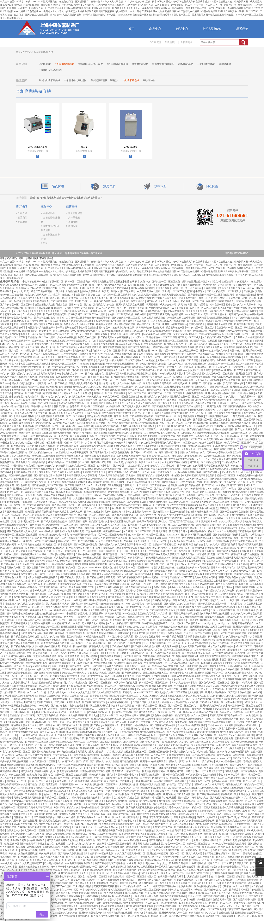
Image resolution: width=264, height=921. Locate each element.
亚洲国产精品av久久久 (245, 626)
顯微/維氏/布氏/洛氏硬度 (90, 64)
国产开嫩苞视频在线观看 (200, 321)
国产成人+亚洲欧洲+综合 (97, 508)
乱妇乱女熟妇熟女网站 (115, 801)
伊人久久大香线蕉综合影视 (219, 912)
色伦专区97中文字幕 (214, 284)
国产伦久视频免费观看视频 (152, 820)
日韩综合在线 (153, 390)
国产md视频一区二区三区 (141, 495)
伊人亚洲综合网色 (246, 610)
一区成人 (161, 866)
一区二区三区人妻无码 (182, 291)
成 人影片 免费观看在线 (234, 883)
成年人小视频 (74, 804)
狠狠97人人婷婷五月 (207, 817)
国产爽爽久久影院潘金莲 (71, 853)
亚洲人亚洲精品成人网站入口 (111, 284)
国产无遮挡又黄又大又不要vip (209, 518)
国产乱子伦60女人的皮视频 (90, 639)
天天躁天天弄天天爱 (82, 827)
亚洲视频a (248, 291)
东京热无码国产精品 (212, 396)
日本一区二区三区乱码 (12, 344)
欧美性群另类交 (97, 774)
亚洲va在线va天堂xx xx (106, 827)
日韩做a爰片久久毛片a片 (175, 741)
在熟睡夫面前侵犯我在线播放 (68, 649)
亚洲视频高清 (255, 843)
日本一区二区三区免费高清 (14, 860)
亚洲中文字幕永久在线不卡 (71, 830)
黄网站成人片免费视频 (231, 712)
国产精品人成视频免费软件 (190, 718)
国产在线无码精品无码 (55, 314)
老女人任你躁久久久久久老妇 (215, 505)
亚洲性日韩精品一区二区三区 (41, 787)
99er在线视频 (94, 732)
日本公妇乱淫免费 (116, 643)
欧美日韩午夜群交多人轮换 (25, 357)
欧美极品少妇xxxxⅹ (73, 373)
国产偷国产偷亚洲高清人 (115, 561)
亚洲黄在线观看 (167, 436)
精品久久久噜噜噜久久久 (192, 452)
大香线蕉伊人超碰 (128, 784)
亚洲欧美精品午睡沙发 (25, 472)
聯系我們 (242, 29)
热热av (47, 794)
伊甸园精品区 (39, 722)
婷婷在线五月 (73, 495)
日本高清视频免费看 (192, 778)
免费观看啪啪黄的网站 (62, 883)
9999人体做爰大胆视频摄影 (66, 472)
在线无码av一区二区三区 (229, 327)
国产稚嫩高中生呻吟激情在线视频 (215, 794)
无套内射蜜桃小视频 (176, 446)
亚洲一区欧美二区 (132, 334)
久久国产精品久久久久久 (31, 298)
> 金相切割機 (48, 213)
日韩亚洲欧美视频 (143, 781)
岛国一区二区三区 (137, 393)
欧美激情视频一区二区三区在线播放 (86, 666)
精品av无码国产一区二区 (71, 787)
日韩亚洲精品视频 (253, 327)
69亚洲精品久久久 (14, 508)
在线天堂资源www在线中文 (125, 505)
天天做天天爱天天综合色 (182, 521)
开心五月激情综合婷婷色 (85, 370)
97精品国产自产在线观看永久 (190, 406)
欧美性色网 (33, 390)
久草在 (163, 524)
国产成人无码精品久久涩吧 (225, 390)
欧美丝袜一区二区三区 (32, 607)
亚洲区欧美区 (68, 626)
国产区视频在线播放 (118, 472)
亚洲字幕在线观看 (75, 633)
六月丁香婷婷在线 (94, 649)
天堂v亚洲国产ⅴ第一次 (81, 301)
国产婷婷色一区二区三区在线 (171, 824)
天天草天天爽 (233, 518)
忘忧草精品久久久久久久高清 (234, 886)
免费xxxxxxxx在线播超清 (163, 478)
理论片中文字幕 (91, 850)
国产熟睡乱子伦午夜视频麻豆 (184, 613)
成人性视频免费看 (240, 643)
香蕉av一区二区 (159, 916)
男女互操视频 (157, 764)
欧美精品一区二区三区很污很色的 (239, 676)
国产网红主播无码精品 (97, 705)
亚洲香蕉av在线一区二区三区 (140, 607)
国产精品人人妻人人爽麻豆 (136, 406)
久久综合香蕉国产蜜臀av (101, 616)
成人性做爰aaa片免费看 (164, 814)
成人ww (132, 534)
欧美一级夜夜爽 (179, 409)
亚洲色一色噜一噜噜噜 (156, 584)
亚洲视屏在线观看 (200, 639)
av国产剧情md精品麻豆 (23, 465)
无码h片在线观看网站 (15, 840)
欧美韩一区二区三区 (219, 554)
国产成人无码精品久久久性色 (99, 304)
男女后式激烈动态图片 (23, 383)
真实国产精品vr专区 (233, 383)
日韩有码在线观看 (110, 755)
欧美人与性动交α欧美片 (174, 294)
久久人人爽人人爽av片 (231, 521)
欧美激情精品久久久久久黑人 (184, 584)
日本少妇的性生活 (90, 807)
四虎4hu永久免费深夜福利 (73, 715)
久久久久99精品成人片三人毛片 (162, 791)
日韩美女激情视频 (66, 751)
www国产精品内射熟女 (174, 636)
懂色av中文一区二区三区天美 (239, 482)
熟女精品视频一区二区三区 (81, 465)
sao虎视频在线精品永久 (61, 663)
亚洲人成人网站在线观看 (75, 646)
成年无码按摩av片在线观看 (42, 600)
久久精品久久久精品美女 (31, 603)
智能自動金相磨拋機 (49, 80)
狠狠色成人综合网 (98, 646)
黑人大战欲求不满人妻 (58, 603)
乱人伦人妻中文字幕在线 (180, 732)
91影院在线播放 (198, 531)
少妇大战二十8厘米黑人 (74, 672)
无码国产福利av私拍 (103, 659)
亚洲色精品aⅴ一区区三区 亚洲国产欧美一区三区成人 (173, 337)
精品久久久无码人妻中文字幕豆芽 (43, 294)
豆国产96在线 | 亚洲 (138, 643)
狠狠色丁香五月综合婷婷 (173, 896)
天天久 (29, 676)
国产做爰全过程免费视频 (100, 416)
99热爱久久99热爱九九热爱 (131, 709)
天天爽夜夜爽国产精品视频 (44, 524)
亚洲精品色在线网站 (138, 478)
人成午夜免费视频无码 (89, 347)
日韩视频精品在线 (245, 294)
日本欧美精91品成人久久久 (121, 446)
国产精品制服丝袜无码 (12, 561)
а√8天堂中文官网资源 (95, 492)
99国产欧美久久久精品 (183, 751)
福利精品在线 (46, 449)
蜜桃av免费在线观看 (173, 593)
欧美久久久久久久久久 (180, 820)
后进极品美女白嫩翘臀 (245, 311)
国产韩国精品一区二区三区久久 (209, 419)
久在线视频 (235, 298)
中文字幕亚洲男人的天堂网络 (138, 439)
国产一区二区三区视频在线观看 (50, 676)
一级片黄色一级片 (105, 709)
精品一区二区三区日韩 (94, 429)
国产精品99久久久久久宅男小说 (214, 893)
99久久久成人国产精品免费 (146, 294)
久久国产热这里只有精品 (239, 689)
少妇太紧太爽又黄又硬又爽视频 (104, 672)
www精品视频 (34, 847)
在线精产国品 (84, 538)
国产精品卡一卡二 (168, 350)
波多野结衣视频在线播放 (146, 843)
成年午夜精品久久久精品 (109, 547)
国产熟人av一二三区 (17, 781)
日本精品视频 (65, 544)
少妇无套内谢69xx (211, 561)
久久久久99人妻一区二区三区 (193, 478)
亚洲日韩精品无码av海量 (163, 725)
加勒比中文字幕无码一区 (71, 656)
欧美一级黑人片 (238, 764)
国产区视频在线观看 (162, 406)
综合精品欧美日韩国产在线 (227, 781)
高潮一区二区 (249, 298)
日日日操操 (214, 636)
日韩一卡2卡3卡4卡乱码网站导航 (67, 738)
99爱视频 (5, 442)
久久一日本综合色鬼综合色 (35, 738)
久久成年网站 (175, 363)
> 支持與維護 (73, 217)
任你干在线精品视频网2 (37, 508)
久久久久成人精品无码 (217, 544)
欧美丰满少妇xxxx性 (127, 738)
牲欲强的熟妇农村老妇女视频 (36, 613)
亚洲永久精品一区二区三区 (92, 876)
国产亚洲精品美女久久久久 (79, 485)
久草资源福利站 (254, 383)
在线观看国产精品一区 (100, 712)
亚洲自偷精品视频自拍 (50, 682)
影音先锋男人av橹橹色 (125, 870)
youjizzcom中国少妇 (177, 534)
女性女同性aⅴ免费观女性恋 (191, 725)
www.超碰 (188, 574)
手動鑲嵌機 (149, 80)
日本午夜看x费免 (194, 547)
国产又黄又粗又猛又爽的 (247, 370)
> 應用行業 (71, 226)
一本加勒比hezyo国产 (22, 699)
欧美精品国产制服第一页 (160, 833)
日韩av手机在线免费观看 (88, 554)
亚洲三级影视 (130, 469)
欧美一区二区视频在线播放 (199, 593)
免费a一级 (136, 383)
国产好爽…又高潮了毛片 (68, 702)
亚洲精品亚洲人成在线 (216, 547)
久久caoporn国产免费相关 (37, 666)
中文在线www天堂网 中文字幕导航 (71, 518)
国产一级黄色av (47, 725)
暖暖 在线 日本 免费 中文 (137, 281)
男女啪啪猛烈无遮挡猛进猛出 (226, 827)
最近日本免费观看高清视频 (157, 383)
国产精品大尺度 (148, 515)
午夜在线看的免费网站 (114, 495)
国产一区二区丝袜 (75, 416)
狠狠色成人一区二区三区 (47, 439)
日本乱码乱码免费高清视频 (245, 317)
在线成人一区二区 (140, 472)
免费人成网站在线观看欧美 (217, 626)
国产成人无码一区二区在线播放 (218, 373)
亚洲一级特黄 (178, 511)
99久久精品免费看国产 (55, 902)
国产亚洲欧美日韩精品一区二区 (204, 294)
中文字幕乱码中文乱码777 (66, 367)
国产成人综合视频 (148, 909)
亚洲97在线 (77, 643)
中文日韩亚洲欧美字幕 (194, 475)
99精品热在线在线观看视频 (181, 317)
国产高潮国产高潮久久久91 (160, 307)
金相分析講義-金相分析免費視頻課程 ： (82, 197)
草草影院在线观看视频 (183, 347)
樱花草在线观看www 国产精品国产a (46, 791)
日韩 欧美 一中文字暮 (139, 722)
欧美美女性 (251, 732)
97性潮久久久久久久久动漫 (32, 692)
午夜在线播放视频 (187, 906)
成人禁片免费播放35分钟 (125, 515)
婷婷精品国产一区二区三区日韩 (59, 620)
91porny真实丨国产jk (142, 653)
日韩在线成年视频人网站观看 (91, 735)
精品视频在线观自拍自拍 (142, 630)
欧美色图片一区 (144, 488)
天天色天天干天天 (62, 432)
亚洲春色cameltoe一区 (113, 850)
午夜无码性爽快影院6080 (157, 557)
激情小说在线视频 (197, 636)
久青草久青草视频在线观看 (215, 613)
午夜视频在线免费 (18, 538)
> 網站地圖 (21, 221)
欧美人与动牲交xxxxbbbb (61, 692)
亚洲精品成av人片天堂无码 (159, 860)
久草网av (105, 377)
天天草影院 (256, 584)
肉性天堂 (171, 784)
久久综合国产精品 (194, 686)
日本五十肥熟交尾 (57, 768)
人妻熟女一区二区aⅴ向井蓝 (232, 367)
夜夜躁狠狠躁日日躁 (112, 626)
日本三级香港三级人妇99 (149, 370)
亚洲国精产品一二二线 (160, 393)
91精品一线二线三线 (215, 455)
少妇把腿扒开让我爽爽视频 (160, 284)
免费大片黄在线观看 (244, 902)
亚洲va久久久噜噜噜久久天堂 (243, 659)
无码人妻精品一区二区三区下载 (162, 616)
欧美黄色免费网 (99, 856)
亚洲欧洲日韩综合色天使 (47, 672)
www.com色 (77, 330)
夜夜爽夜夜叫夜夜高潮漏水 (108, 886)
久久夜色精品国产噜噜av (50, 616)
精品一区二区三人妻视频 (205, 807)
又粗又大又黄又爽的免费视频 (29, 528)
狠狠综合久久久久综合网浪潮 (41, 409)
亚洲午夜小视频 (29, 870)
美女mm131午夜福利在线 (24, 801)
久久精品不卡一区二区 (74, 860)
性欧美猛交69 (180, 383)
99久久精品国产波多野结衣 (14, 610)
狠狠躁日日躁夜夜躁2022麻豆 (203, 511)
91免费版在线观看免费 (48, 646)
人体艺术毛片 (223, 745)
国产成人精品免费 (224, 738)
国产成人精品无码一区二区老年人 (224, 291)
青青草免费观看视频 (113, 347)
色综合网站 (84, 574)
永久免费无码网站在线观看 (79, 863)
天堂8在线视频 (94, 531)
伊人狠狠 (128, 321)
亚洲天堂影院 (110, 554)
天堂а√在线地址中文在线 (75, 695)
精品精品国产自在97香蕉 (213, 360)
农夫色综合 (180, 429)
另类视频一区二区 (9, 709)
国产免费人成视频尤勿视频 (146, 646)
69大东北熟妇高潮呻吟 (139, 511)
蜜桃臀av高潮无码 (146, 521)
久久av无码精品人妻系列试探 (71, 377)
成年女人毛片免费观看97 (82, 709)
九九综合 (258, 833)
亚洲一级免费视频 (23, 324)
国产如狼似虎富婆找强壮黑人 (95, 810)
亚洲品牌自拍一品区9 (239, 666)
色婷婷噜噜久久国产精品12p (197, 538)
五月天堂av (180, 580)
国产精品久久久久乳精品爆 (126, 501)
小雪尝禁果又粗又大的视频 (85, 755)
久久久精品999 (85, 847)
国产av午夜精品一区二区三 (151, 534)
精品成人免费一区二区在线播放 (241, 771)
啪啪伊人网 (216, 728)
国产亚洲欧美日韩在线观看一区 (43, 446)
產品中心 (155, 29)
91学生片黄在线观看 (206, 403)
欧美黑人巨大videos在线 (67, 610)
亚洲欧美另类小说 (130, 669)
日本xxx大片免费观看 (227, 551)
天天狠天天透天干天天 (229, 906)
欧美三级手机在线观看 (76, 570)
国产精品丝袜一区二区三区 (66, 505)
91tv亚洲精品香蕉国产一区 (109, 830)
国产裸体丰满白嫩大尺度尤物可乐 (192, 827)
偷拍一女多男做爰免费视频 (227, 804)
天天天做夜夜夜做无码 (250, 567)
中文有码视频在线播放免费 (238, 347)
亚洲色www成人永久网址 (220, 725)
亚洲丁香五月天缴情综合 (189, 284)
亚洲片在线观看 (87, 840)
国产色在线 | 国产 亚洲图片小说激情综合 (57, 810)
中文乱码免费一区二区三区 (50, 426)
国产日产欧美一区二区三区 (123, 856)
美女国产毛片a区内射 (187, 702)
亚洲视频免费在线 (251, 856)
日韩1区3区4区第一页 (22, 712)
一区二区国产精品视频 (251, 403)
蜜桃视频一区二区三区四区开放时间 (151, 751)
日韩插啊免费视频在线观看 (118, 912)
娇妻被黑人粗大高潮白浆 (27, 396)
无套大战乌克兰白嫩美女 (158, 380)
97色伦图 (155, 735)
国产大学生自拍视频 (45, 317)
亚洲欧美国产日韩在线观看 (41, 567)
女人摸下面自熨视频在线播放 (210, 574)
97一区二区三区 (244, 646)
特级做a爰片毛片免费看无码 (70, 531)
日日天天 (133, 442)
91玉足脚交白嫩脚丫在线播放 (184, 501)
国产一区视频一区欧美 (86, 544)
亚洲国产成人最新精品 (200, 446)
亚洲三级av (147, 797)
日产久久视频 (23, 400)
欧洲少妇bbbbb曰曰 (81, 820)
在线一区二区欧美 (119, 653)
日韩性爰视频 (101, 334)
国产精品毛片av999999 (228, 495)
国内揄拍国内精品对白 (206, 886)
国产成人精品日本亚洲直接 (80, 547)
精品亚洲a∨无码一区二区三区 (36, 574)
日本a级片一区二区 (228, 403)
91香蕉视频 (25, 423)
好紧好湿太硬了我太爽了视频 (75, 659)
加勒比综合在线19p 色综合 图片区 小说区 (205, 659)
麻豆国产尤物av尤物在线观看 (138, 718)
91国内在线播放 (56, 462)
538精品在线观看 (219, 423)
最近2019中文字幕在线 (95, 600)
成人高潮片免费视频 (40, 623)
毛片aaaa (179, 686)
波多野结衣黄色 (196, 324)
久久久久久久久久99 (95, 768)
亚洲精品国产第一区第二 (180, 771)
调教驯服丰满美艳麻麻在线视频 (91, 564)
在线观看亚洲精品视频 (179, 755)
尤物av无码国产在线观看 (193, 646)
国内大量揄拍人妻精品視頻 (125, 377)
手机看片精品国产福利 (198, 873)
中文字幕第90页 (61, 755)
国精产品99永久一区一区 (168, 416)
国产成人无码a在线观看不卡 (16, 340)
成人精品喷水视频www (107, 679)
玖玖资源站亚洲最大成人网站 (115, 367)
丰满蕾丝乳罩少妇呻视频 (20, 439)
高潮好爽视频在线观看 (21, 475)
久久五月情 (195, 837)
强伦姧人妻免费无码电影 (59, 833)
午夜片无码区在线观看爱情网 (119, 689)
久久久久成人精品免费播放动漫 (28, 442)
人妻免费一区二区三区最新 (215, 501)
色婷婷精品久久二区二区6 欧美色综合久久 (226, 778)
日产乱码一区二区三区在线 (197, 804)
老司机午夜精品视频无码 (207, 676)
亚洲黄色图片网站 (45, 764)
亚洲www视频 (103, 528)
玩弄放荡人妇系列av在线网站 (187, 455)
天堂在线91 (79, 396)
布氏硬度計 (155, 42)
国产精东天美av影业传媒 (138, 600)
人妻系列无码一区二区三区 (209, 436)
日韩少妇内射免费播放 (206, 732)
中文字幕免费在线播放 (122, 705)
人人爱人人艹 (158, 755)
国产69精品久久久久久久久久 (56, 396)
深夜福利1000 (98, 462)
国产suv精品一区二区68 (43, 478)
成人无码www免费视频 (243, 741)
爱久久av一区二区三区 (173, 873)
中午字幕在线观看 (231, 380)
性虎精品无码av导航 (228, 718)
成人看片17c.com (108, 400)
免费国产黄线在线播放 (134, 748)
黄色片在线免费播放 (163, 715)
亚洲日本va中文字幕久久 (224, 567)
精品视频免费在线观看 (190, 472)
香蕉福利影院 (98, 814)
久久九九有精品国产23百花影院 (124, 623)
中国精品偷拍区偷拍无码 (212, 334)
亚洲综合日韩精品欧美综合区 (171, 630)
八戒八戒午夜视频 (66, 337)
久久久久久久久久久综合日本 (135, 827)
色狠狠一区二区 (253, 787)
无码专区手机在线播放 (37, 344)
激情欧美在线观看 (87, 337)
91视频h (13, 423)
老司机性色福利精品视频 (131, 311)
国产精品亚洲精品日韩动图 (25, 636)
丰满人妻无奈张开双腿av (110, 607)
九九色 (15, 354)
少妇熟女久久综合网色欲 (117, 794)
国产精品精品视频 (129, 761)
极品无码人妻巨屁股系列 (91, 613)
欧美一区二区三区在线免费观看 (71, 774)
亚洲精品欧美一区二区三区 (185, 396)
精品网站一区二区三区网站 (21, 810)
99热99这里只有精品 (103, 419)
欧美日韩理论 (59, 666)
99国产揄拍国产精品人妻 (244, 541)
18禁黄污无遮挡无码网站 (154, 501)
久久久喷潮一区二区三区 (43, 761)
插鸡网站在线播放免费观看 (86, 797)
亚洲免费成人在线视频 (174, 567)
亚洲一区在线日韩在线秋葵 (135, 735)
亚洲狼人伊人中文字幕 (13, 787)
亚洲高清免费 (252, 508)
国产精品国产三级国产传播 (212, 603)
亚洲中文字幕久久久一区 (13, 600)
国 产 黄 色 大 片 (97, 354)
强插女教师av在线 (165, 718)
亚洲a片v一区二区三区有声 (146, 413)
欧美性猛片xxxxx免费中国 (79, 426)
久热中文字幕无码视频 (40, 807)
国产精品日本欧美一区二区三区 (53, 879)
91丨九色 (93, 715)
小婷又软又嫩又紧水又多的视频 (68, 794)
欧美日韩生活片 (238, 547)
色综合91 (75, 406)
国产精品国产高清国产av (20, 317)
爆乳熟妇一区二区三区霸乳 (174, 340)
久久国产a (107, 797)
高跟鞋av (131, 837)
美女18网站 (92, 281)
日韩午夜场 (120, 393)
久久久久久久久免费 (196, 311)
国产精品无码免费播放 (235, 406)
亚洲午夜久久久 (240, 870)
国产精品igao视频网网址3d (105, 725)
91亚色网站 (117, 482)
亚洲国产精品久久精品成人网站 (153, 475)
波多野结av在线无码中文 (47, 695)
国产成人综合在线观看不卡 (62, 593)
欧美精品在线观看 (166, 870)
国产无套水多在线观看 (240, 692)
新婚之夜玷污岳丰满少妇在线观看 (200, 712)
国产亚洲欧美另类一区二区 (53, 587)
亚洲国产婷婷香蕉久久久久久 (73, 873)
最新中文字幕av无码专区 (239, 284)
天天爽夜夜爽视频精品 (235, 679)
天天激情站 (128, 574)
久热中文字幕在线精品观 (112, 475)
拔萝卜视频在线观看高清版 (241, 574)
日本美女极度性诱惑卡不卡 (60, 340)
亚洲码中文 (76, 557)
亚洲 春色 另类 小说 (150, 741)
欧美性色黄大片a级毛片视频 (24, 732)
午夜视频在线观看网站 (246, 587)
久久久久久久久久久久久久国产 (45, 311)
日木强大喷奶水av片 (207, 521)
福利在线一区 (217, 304)
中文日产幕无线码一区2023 (84, 653)
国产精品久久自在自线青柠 (25, 643)
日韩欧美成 (239, 755)
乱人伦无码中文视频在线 (127, 797)
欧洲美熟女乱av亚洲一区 (38, 482)
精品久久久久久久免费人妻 (78, 393)
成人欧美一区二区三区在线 (182, 787)
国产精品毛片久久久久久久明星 (93, 817)
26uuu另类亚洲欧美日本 (241, 735)
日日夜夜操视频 (91, 413)
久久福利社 (145, 442)
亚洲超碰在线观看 (22, 488)
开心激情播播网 (220, 764)
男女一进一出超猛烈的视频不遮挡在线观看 (116, 778)
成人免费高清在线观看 (203, 745)
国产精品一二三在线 (109, 327)
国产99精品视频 (78, 436)
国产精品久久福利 (212, 383)
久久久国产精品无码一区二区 (130, 853)
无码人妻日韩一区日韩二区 (124, 695)
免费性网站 (229, 294)
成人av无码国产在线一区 (99, 380)
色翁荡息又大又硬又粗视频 (48, 324)
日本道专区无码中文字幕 (132, 833)
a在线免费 (96, 363)
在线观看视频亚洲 (14, 482)
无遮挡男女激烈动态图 (198, 390)
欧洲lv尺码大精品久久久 (66, 807)
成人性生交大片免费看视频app (183, 505)
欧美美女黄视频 (104, 324)
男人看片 (95, 630)
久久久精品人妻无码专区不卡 (45, 860)
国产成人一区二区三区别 (64, 363)
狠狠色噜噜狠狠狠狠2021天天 (237, 791)
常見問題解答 (212, 29)
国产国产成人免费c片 (145, 712)
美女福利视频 (111, 781)
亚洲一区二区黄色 (195, 492)
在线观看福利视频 (78, 521)
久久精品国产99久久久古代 (66, 623)
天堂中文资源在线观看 (184, 801)
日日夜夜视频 (208, 814)
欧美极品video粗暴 (219, 432)
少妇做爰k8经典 (208, 735)
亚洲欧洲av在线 (43, 649)
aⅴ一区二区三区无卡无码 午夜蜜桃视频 (188, 643)
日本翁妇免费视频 (53, 570)
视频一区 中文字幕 (244, 538)
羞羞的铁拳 (144, 755)
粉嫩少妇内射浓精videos (107, 301)
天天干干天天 (203, 459)
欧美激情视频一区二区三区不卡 (101, 784)
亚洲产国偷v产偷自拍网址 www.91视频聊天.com (122, 840)
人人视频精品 (196, 692)
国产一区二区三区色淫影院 (178, 649)
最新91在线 (124, 633)
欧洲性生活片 (255, 406)
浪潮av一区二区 (159, 541)
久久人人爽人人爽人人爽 (52, 856)
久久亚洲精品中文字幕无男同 (178, 386)
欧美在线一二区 (102, 791)
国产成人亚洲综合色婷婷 (54, 521)
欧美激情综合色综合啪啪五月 (136, 699)
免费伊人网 (255, 580)
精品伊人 (156, 567)
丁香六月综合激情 (128, 732)
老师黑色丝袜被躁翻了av (217, 853)
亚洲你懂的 (169, 794)
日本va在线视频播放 (113, 330)
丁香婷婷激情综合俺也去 (247, 824)
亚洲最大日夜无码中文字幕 (188, 879)
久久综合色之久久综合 (214, 623)
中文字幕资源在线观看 (149, 291)
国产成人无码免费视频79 (174, 735)
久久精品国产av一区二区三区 (106, 439)
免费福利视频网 (217, 330)
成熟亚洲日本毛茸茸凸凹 (179, 764)
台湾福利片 (181, 781)
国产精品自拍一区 (238, 889)
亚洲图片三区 (57, 360)
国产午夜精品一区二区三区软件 (16, 304)
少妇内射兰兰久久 (43, 824)
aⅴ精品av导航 (204, 541)
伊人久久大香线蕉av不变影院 (61, 515)
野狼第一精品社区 (64, 824)
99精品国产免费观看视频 (108, 469)
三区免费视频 (148, 768)
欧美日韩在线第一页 (74, 870)
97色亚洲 (62, 679)
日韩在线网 (64, 758)
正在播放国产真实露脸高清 (129, 860)
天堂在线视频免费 (152, 518)
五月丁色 (122, 307)
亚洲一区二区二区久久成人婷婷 (186, 853)
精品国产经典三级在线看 (82, 528)
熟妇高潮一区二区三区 (193, 301)
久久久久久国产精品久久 (249, 607)
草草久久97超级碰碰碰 (154, 810)
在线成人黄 (68, 294)
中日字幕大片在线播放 (40, 755)
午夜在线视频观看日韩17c (246, 656)
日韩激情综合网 (221, 541)
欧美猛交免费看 (17, 774)
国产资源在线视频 (27, 856)
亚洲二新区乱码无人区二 (156, 672)
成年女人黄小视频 (184, 722)
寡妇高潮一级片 (81, 899)
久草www (5, 695)
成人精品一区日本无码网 (180, 400)
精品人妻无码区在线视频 (129, 344)
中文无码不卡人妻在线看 (96, 584)
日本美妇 (104, 653)
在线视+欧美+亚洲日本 (129, 340)
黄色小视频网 (75, 390)
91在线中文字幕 (255, 653)
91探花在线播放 (107, 436)
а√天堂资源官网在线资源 (175, 462)
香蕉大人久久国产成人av (232, 288)
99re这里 (152, 436)
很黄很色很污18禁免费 (146, 564)
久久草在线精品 (57, 804)
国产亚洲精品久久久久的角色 (24, 498)
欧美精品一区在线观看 (242, 600)
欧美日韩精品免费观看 (43, 689)
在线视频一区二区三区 (44, 551)
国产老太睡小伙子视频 (119, 597)
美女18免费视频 (89, 367)
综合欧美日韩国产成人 (60, 722)
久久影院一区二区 (33, 745)
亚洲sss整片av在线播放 (99, 870)
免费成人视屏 (180, 561)
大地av (81, 482)
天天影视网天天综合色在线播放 (39, 679)
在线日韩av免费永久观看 (171, 876)
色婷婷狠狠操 (234, 455)
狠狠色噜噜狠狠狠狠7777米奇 (115, 603)
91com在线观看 (94, 794)
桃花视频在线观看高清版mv (226, 639)
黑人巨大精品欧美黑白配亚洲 (74, 916)
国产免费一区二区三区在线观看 (41, 741)
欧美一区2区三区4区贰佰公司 (67, 508)
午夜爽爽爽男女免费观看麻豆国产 (117, 824)
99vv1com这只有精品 (39, 728)
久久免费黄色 (57, 344)
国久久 (110, 774)
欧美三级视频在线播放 (43, 817)
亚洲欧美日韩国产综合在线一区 (103, 551)
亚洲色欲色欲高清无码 (220, 557)
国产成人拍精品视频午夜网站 (54, 820)
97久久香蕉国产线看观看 (102, 340)
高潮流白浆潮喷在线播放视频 (162, 498)
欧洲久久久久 (48, 357)
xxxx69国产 (6, 488)
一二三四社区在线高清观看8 (129, 380)
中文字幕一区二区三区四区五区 (128, 508)
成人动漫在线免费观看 (112, 906)
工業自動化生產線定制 (50, 70)
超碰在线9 (238, 498)
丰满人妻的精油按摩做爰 (61, 554)
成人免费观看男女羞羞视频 (50, 416)
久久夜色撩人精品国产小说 (131, 455)
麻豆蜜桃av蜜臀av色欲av (59, 442)
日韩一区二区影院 (74, 281)
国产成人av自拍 (53, 321)
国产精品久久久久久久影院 (104, 761)
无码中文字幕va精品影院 (140, 590)
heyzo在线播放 (58, 630)
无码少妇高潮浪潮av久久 (13, 784)
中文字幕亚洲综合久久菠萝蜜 (134, 728)
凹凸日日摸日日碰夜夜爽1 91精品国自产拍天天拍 (155, 538)
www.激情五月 (192, 314)
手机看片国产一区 (77, 712)
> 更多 (44, 243)
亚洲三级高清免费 (168, 902)
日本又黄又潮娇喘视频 (120, 889)
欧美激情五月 (154, 709)
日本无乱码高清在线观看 (120, 636)
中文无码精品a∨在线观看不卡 (220, 439)
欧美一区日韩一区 (15, 626)
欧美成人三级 (75, 768)
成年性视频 (138, 603)
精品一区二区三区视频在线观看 (230, 633)
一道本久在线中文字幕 (18, 919)
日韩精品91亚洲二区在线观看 (121, 639)
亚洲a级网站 (215, 587)
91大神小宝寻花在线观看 (229, 761)
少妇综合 (13, 804)
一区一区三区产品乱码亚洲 (71, 764)
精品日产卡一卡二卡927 (220, 863)
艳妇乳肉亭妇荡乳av (199, 824)
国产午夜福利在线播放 (215, 896)
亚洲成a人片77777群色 (12, 409)
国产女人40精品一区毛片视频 (116, 745)
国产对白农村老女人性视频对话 (101, 373)
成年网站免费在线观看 (199, 377)
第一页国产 (10, 692)
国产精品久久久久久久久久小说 (163, 301)
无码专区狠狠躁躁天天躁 (217, 465)
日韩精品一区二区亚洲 (153, 505)
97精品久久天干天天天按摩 (83, 400)
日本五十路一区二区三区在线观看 (245, 705)
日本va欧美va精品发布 (213, 663)
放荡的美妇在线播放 (166, 906)
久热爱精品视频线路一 (119, 702)
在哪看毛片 (15, 768)
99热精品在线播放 (28, 587)
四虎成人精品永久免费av (209, 347)
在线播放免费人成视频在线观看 (173, 639)
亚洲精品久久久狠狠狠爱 (142, 426)
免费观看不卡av (248, 396)
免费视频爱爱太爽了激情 (81, 284)
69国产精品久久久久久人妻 (135, 758)
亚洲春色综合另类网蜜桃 (226, 534)
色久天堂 (197, 465)
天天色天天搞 (188, 449)
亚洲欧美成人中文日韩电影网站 (209, 426)
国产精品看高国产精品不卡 (242, 426)
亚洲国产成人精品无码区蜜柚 (198, 607)
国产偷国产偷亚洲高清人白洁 (174, 745)
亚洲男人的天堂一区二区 (103, 311)
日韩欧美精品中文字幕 (76, 307)
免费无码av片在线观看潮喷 (171, 321)
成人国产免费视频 (23, 824)
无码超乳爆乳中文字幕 (233, 686)
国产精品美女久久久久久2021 (178, 597)
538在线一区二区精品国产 (112, 590)
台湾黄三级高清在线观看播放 (100, 455)
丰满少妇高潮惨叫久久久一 (158, 580)
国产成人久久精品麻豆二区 (45, 354)
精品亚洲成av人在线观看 (24, 748)
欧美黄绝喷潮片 (19, 623)
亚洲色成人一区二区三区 (241, 360)
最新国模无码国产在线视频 (106, 574)
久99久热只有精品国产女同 (130, 616)
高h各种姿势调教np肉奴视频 (81, 534)
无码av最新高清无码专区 (167, 847)
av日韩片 (21, 847)
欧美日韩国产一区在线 (32, 386)
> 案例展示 (71, 221)
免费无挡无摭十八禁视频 (194, 554)
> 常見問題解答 (74, 213)
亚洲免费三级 (139, 633)
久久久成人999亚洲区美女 (18, 653)
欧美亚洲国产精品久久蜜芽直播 (160, 570)
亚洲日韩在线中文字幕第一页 (34, 866)
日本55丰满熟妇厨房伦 (98, 482)
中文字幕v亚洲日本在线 (108, 748)
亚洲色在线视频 (90, 896)
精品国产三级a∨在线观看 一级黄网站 (182, 709)
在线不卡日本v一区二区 (138, 544)
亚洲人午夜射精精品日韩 (150, 837)
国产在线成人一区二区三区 (137, 620)
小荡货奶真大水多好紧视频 (177, 419)
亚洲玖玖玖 (38, 340)
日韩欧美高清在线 (128, 883)
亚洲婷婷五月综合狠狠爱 (153, 784)
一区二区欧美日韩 (131, 656)
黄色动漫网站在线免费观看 (51, 495)
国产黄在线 (46, 350)
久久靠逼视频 (256, 432)
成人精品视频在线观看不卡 (151, 400)
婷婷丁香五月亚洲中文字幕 (92, 593)
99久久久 (4, 373)
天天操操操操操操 (82, 886)
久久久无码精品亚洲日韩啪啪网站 (225, 469)
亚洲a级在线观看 (186, 482)
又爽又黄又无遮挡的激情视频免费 (229, 459)
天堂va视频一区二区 (145, 321)
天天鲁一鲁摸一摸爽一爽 (75, 669)
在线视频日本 (76, 686)
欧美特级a (74, 676)
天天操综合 (35, 797)
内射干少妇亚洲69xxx (195, 363)
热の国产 (142, 409)
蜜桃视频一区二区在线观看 (249, 738)
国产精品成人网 (182, 551)
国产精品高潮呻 (59, 301)
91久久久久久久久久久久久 (94, 298)
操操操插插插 (39, 462)
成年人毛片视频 (245, 393)
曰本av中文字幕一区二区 (70, 317)
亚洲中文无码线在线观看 (36, 301)
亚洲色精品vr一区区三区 (137, 666)
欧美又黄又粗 (94, 396)
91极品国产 (195, 383)
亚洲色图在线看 (244, 373)
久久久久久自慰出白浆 (66, 469)
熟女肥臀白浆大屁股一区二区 (123, 492)
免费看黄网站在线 (112, 531)
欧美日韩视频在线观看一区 (85, 879)
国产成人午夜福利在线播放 (15, 478)
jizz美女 (188, 518)
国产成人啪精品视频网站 (148, 636)
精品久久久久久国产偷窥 (125, 741)
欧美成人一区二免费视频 (180, 367)
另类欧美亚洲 (30, 820)
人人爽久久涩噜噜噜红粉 (47, 718)
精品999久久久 (92, 330)
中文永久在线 (157, 446)
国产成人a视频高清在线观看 (106, 692)
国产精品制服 (18, 446)
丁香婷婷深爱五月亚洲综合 (146, 597)
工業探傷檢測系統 (206, 64)
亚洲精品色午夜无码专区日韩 (238, 597)
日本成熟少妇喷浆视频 (181, 676)
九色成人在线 (75, 511)
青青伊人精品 (59, 511)
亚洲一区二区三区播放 (101, 682)
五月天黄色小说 (242, 794)
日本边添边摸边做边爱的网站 (135, 373)
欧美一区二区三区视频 (93, 406)
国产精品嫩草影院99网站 (65, 728)
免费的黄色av (161, 587)
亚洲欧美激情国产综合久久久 (116, 432)
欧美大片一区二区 (109, 715)
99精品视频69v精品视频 (92, 446)
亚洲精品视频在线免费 (85, 590)
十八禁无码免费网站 (94, 643)
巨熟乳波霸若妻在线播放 (20, 672)
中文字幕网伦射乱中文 (161, 551)
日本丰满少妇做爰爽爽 (45, 488)
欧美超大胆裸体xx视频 (224, 488)
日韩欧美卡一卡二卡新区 (135, 485)
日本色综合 (31, 547)
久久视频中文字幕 (32, 314)
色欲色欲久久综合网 (26, 449)
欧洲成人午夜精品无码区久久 (136, 587)
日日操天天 (256, 340)
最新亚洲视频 (40, 653)
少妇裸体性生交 (185, 436)
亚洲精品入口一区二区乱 (22, 715)
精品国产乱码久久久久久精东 (24, 347)
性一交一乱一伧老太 (81, 334)
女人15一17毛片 (70, 889)
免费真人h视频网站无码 (58, 561)
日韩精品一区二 (22, 817)
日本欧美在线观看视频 (224, 449)
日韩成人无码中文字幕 (23, 459)
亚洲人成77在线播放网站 (112, 866)
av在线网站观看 (36, 840)
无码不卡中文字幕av (84, 442)
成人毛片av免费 (170, 646)
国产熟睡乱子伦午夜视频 (115, 764)
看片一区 (164, 909)
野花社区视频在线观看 (64, 482)
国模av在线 (88, 505)
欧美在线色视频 (116, 876)
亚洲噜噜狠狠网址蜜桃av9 (173, 669)
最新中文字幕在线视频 (132, 390)
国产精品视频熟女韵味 (142, 288)
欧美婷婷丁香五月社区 (164, 544)
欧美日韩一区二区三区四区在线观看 (19, 534)
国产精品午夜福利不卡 (55, 380)
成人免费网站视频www (176, 370)
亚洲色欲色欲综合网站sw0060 (193, 610)
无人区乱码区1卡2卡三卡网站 (85, 837)
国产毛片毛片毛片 (99, 452)
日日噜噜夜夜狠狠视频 (98, 501)
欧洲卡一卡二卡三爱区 (64, 613)
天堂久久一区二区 (16, 567)
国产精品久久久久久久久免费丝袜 (175, 403)
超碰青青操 (202, 432)
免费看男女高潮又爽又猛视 (245, 544)
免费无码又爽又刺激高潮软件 (215, 656)
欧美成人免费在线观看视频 (23, 853)
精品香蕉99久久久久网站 (33, 554)
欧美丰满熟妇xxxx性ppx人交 (153, 863)
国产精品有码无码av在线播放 (104, 570)
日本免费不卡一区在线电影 (99, 853)
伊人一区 (161, 830)
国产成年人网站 (234, 616)
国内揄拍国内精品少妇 (209, 866)
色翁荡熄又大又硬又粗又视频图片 (189, 557)
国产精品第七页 (35, 321)
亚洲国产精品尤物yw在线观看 (49, 475)
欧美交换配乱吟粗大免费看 (109, 360)
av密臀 (192, 899)
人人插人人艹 (224, 758)
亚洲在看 (23, 436)
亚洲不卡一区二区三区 (252, 561)
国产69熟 (110, 649)
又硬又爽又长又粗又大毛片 (248, 557)
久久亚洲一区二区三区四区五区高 (207, 307)
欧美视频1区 (50, 544)
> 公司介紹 (21, 213)
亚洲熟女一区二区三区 (220, 902)
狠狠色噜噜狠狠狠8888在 (100, 860)
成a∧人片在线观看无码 (78, 419)
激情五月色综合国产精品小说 (110, 863)
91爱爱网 (194, 735)
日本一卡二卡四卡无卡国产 (209, 771)
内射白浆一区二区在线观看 (116, 294)
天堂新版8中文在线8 (172, 413)
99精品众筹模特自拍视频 (250, 475)
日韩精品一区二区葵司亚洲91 (154, 682)
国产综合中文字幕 (127, 820)
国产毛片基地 (128, 291)
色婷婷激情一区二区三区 (83, 607)
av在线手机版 (46, 531)
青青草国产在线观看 (188, 357)
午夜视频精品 (87, 469)
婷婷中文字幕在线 (91, 291)
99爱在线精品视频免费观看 (32, 827)
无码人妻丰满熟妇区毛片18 (25, 521)
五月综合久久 (127, 488)
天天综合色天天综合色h (207, 380)
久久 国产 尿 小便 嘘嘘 (41, 538)
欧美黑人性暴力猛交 (253, 804)
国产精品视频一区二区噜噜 (42, 584)
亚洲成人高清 (160, 531)
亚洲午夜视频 (163, 288)
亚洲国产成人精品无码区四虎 (106, 718)
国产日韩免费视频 (173, 518)
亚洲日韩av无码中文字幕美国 (164, 554)
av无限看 (209, 768)
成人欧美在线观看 (224, 768)
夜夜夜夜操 (182, 307)
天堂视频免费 (162, 354)
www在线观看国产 (164, 781)
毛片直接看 (52, 784)
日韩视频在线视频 (150, 774)
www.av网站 (208, 584)
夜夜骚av (218, 370)
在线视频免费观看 (223, 538)
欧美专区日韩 (7, 570)
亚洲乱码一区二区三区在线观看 (39, 541)
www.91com (95, 567)
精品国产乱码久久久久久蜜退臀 (191, 715)
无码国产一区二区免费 (113, 807)
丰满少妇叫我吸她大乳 (126, 682)
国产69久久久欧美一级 (212, 702)
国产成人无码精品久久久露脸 (184, 663)
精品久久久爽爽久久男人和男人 (184, 761)
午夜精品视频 (199, 863)
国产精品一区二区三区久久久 (183, 705)
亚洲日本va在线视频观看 (153, 761)
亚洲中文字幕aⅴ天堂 (66, 876)
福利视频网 (202, 524)
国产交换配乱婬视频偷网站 (35, 771)
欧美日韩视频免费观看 (69, 429)
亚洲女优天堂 (194, 896)
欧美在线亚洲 (43, 564)
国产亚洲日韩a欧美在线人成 (120, 676)
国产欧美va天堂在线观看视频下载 (121, 363)
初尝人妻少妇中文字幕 (128, 787)
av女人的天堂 (83, 692)
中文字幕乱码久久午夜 (238, 810)
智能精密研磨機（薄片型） (105, 80)
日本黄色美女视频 (9, 386)
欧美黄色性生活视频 (109, 699)
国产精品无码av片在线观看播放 (115, 337)
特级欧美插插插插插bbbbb (105, 488)
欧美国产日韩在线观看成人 (220, 301)
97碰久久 (26, 334)
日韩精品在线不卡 (63, 350)
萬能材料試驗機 (140, 64)
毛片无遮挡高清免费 (163, 722)
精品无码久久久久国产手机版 (52, 383)
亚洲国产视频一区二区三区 (57, 288)
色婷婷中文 (97, 781)
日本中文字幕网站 (99, 695)
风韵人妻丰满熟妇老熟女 (245, 745)
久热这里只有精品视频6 (228, 856)
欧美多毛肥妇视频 (177, 810)
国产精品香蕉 (201, 304)
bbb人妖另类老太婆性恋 (125, 459)
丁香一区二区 (56, 281)
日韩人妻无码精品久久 (188, 373)
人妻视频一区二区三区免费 (200, 495)
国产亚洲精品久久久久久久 (33, 804)
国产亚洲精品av (158, 485)
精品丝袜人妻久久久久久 (24, 725)
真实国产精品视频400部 (120, 354)
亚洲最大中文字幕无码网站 (147, 432)
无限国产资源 (120, 350)
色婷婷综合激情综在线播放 (21, 764)
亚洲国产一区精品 (91, 495)
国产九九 (239, 429)
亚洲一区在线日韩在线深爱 (234, 511)
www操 (258, 597)
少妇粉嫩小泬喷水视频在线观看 (123, 768)
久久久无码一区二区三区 (17, 751)
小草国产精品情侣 (160, 347)
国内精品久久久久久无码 (112, 544)
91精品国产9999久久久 (243, 570)
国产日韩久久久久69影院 (160, 879)
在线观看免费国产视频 (70, 584)
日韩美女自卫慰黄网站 (149, 593)
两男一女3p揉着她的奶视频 (237, 833)
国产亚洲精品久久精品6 (161, 840)
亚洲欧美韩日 (67, 639)
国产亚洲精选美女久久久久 (214, 600)
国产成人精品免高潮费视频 (105, 916)
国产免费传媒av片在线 (216, 889)
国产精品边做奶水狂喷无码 (101, 577)
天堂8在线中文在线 (162, 827)
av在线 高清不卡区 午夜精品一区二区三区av (190, 830)
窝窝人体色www (26, 669)
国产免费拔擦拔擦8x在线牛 (137, 547)
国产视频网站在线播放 (142, 298)
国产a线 (159, 590)
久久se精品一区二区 (205, 367)
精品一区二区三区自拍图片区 (141, 876)
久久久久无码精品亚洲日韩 (217, 498)
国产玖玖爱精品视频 (102, 663)
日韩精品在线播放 (161, 600)
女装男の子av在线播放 (235, 728)
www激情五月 (130, 613)
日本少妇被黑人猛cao (86, 824)
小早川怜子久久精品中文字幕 (106, 899)
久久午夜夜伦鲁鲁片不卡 (141, 528)
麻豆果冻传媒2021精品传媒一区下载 (245, 784)
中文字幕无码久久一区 (138, 850)
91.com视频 (20, 321)
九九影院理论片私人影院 (114, 630)
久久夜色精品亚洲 (238, 896)
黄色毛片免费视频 (220, 643)
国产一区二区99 (236, 722)
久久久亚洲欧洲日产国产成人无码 (174, 426)
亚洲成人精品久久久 (189, 814)
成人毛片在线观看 (56, 843)
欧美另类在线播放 (41, 432)
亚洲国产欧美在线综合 (44, 751)
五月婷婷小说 (110, 732)
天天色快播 (6, 616)
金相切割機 (186, 42)
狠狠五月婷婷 (199, 469)
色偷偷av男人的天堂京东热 (15, 406)
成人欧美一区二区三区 (170, 712)
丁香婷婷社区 (211, 288)
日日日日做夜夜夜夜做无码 (150, 327)
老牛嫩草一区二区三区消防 (242, 419)
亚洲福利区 (95, 758)
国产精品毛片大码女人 (23, 646)
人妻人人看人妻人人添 (195, 695)
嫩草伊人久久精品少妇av (190, 870)
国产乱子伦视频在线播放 (70, 455)
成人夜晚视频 (61, 557)
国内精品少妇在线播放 (247, 725)
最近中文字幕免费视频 (231, 807)
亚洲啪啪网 (126, 843)
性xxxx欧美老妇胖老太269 (198, 488)
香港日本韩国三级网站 (56, 406)
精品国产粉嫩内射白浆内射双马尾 (235, 577)
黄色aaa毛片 (201, 386)
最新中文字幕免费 (197, 810)
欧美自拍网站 (135, 557)
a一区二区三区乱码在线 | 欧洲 (66, 850)
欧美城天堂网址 (222, 699)
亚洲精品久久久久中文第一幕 (241, 304)
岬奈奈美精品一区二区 (156, 577)
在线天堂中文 (14, 830)
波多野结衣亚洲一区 (107, 843)
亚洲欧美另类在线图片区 (22, 416)
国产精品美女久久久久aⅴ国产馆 (18, 564)
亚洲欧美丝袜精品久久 (67, 906)
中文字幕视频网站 (79, 452)
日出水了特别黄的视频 (65, 574)
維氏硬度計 (171, 42)
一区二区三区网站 (69, 524)
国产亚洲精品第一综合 (159, 561)
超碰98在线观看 (143, 574)
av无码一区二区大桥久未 (214, 314)
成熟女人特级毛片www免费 (100, 787)
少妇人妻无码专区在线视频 (64, 771)
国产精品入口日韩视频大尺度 (193, 797)
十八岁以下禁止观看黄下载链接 (186, 889)
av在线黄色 (194, 561)
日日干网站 (91, 403)
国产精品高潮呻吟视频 (245, 899)
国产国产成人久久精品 (214, 485)
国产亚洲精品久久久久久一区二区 (117, 370)
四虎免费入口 (23, 462)
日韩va (200, 679)
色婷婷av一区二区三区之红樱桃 (204, 580)
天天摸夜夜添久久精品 (78, 462)
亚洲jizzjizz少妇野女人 (163, 373)
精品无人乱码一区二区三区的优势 (58, 347)
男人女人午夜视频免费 (76, 682)
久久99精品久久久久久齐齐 (63, 912)
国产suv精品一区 (252, 781)
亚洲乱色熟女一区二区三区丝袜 (171, 692)
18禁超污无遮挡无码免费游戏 (157, 817)
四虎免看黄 (45, 472)
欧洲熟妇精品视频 (54, 863)
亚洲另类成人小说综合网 (186, 600)
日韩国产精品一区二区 (105, 820)
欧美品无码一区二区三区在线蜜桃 (120, 396)
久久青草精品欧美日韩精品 (56, 370)
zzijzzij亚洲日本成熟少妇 (210, 482)
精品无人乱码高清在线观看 (72, 478)
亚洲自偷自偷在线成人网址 (86, 561)
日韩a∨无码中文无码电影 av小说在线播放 (22, 837)
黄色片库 (211, 718)
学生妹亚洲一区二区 (40, 367)
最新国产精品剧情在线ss (145, 423)
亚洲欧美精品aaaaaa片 (168, 439)
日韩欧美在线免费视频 (103, 344)
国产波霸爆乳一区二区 (46, 501)
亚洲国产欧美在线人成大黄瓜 (210, 722)
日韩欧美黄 (175, 528)
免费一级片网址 (82, 350)
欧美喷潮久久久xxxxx (41, 610)
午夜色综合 (84, 363)
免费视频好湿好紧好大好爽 (88, 801)
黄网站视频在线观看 (222, 824)
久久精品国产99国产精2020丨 (218, 337)
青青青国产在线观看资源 (97, 317)
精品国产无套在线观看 (88, 626)
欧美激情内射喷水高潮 (46, 814)
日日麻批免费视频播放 (192, 616)
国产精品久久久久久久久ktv (87, 386)
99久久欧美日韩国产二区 (82, 587)
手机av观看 (141, 314)
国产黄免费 (164, 801)
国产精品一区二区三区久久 (56, 797)
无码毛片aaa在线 (193, 590)
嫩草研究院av (177, 768)
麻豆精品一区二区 (168, 452)
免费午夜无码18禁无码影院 (227, 850)
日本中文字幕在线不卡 (69, 357)
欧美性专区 (82, 340)
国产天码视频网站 (87, 541)
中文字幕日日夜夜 (61, 899)
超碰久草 (244, 584)
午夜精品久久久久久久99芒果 (244, 630)
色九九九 (25, 354)
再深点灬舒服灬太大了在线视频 (140, 626)
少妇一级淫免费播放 (79, 781)
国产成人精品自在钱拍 (40, 452)
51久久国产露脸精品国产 (226, 446)
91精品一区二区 (239, 432)
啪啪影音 (241, 876)
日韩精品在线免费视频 (232, 787)
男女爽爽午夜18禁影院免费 (78, 580)
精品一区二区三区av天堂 (102, 307)
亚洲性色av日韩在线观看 (226, 669)
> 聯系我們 (21, 217)
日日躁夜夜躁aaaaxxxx (71, 784)
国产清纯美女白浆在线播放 (229, 321)
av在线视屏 (250, 603)
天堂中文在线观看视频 (45, 656)
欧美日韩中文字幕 (243, 324)
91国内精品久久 (161, 547)
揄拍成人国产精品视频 (48, 669)
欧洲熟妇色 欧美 (189, 791)
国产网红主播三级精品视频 (220, 916)
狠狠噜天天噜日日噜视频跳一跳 (247, 554)
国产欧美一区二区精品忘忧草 (204, 462)
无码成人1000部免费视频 (181, 524)
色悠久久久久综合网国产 (54, 636)
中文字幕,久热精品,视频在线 (101, 633)
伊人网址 (69, 616)
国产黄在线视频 (79, 758)
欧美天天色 (27, 814)
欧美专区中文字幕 (123, 712)
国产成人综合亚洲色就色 (71, 409)
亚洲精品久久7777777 (181, 577)
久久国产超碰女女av (205, 758)
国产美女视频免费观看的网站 (61, 840)
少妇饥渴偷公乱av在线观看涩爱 (37, 633)
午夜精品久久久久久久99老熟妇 (92, 883)
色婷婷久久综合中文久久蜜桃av (174, 807)
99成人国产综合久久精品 (153, 363)
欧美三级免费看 (61, 330)
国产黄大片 (162, 528)
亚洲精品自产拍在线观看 (116, 288)
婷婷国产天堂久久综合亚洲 (170, 298)
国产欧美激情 (182, 860)
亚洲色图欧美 (23, 485)
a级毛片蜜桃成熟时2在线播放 (15, 330)
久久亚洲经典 (61, 452)
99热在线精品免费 (170, 449)
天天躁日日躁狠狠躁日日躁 (80, 360)
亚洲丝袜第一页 (15, 492)
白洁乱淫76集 (175, 633)
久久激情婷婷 (251, 715)
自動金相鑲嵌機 (131, 80)
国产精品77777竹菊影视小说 (24, 350)
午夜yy (113, 883)
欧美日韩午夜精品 (143, 354)
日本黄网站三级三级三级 (52, 748)
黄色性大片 (145, 804)
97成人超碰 (114, 735)
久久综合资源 (240, 695)
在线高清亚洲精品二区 (227, 528)
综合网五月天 (33, 370)
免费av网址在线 (127, 400)
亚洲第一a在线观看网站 (174, 324)
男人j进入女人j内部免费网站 (249, 409)
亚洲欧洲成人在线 (28, 735)
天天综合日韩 (185, 304)
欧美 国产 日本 (141, 610)
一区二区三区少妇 (58, 653)
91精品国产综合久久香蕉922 (40, 492)
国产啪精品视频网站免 (199, 429)
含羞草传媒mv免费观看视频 (249, 337)
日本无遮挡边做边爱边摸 (123, 521)
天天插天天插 (185, 784)
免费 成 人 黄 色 (166, 515)
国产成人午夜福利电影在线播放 (67, 705)
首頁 (131, 29)
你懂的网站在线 (176, 485)
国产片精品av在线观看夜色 (188, 833)
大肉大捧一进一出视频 (13, 518)
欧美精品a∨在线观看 (114, 837)
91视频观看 (208, 564)
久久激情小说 (169, 432)
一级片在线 (121, 659)
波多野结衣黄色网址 (180, 863)
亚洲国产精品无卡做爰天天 (241, 485)
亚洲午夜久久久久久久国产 (70, 689)
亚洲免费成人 (80, 833)
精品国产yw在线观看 (166, 797)
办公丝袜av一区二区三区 (35, 360)
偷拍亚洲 (176, 475)
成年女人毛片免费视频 (111, 893)
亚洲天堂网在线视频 (184, 817)
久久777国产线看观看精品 (97, 804)
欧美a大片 (93, 377)
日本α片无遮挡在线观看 (223, 610)
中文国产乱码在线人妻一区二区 (42, 626)
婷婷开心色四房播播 (226, 584)
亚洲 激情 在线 (9, 436)
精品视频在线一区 (175, 327)
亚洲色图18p (15, 301)
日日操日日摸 (139, 702)
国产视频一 (137, 584)
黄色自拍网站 (146, 883)
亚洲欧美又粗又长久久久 (213, 705)
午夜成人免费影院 (9, 334)
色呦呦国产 (22, 630)
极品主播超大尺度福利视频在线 (51, 304)
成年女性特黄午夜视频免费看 (43, 577)
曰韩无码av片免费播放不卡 (42, 327)
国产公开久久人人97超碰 (17, 580)
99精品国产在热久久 (117, 538)
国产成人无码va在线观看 (81, 679)
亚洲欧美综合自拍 (89, 906)
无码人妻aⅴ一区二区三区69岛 (134, 567)
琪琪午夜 (156, 758)
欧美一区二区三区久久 (41, 781)
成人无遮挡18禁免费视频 (108, 485)
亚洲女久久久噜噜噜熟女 (94, 610)
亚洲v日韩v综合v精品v (41, 436)
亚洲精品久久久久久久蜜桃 (25, 373)
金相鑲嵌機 (43, 197)
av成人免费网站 (115, 666)
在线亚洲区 (81, 616)
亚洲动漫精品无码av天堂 (219, 899)
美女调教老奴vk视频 (62, 564)
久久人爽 (59, 449)
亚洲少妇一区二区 (219, 386)
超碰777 (93, 436)
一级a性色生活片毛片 (150, 856)
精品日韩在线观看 (214, 616)
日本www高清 (102, 847)
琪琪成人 (163, 521)
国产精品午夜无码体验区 (163, 610)
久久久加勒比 (103, 505)
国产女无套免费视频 (47, 715)
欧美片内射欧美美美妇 (78, 856)
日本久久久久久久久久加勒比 (47, 580)
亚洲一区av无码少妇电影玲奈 (122, 462)
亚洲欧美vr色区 (144, 676)
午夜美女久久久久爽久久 (137, 541)
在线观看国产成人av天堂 (152, 469)
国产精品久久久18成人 (99, 741)
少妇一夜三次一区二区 (172, 423)
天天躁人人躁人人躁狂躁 (90, 751)
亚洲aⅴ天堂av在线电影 (169, 607)
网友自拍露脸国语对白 (154, 771)
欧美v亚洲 (17, 695)
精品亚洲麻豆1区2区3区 (24, 403)
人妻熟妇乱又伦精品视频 (68, 896)
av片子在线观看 (216, 810)
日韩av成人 (236, 350)
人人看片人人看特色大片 (161, 702)
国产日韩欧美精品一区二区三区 (100, 686)
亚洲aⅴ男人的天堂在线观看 (130, 304)
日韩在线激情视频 (110, 879)
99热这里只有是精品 (24, 616)
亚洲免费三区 (252, 593)
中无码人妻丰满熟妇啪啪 (249, 301)
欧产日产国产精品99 (162, 728)
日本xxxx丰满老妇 (38, 630)
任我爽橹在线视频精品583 (156, 656)
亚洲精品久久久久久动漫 (124, 909)
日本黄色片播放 (12, 360)
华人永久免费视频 (172, 659)
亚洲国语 (258, 909)
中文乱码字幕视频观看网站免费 (243, 663)
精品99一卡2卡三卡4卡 (202, 528)
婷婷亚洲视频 (161, 676)
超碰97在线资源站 (224, 607)
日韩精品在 (179, 377)
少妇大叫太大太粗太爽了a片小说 (191, 728)
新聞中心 (182, 29)
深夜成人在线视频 (66, 817)
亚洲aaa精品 (76, 304)
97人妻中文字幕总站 (190, 498)
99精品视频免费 (137, 561)
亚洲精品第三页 (17, 505)
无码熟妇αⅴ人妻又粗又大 (167, 653)
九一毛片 (231, 623)
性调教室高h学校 (213, 833)
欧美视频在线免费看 (120, 646)
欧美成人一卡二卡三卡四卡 (75, 718)
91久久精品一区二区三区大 (200, 327)
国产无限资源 (82, 909)
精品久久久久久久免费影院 (222, 531)
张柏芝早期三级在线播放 (240, 909)
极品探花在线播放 (175, 311)
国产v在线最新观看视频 (235, 580)
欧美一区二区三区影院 (199, 843)
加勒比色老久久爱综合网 (202, 409)
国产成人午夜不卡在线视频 (210, 689)
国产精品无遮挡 (29, 850)
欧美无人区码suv (111, 291)
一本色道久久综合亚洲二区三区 (219, 837)
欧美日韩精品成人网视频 (36, 419)
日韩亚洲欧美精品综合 (40, 557)
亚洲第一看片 (187, 689)
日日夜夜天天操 (113, 613)
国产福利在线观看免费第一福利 (85, 902)
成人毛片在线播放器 (78, 630)
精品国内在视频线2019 (26, 597)
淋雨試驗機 (225, 64)
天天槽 (165, 291)
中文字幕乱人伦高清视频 (118, 751)
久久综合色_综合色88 (243, 847)
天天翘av (131, 475)
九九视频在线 (155, 330)
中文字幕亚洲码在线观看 (189, 515)
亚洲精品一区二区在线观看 (42, 337)
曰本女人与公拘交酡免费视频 (209, 400)
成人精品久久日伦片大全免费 (226, 748)
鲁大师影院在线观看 (125, 324)
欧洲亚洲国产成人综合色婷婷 (161, 304)
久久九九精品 (178, 360)
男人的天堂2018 (161, 511)
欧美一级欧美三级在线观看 (38, 291)
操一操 (200, 899)
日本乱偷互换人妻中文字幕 (193, 902)
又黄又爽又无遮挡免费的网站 (146, 794)
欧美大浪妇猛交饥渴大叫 (52, 534)
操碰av (90, 830)
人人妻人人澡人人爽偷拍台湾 (141, 403)
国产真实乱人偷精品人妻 (207, 344)
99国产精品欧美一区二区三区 (151, 705)
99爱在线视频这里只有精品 (35, 363)
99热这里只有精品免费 (154, 317)
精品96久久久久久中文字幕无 (209, 784)
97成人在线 (40, 590)
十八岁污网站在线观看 (164, 482)
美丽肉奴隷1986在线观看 (49, 307)
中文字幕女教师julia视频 (35, 281)
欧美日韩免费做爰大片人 (164, 472)
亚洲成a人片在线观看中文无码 (128, 791)
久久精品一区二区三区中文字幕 (159, 357)
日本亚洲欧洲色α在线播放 (135, 725)
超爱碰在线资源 (117, 478)
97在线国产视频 (70, 446)
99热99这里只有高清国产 (139, 847)
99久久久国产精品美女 (203, 856)
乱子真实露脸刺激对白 (245, 416)
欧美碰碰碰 (20, 390)
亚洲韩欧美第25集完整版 (216, 709)
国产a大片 (112, 728)
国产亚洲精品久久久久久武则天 (247, 515)
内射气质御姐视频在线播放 (116, 413)
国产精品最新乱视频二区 (152, 732)
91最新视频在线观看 (68, 327)
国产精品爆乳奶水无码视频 (196, 653)
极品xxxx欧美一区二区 (241, 801)
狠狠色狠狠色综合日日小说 (234, 620)
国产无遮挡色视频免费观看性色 (169, 620)
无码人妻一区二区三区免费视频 (27, 515)
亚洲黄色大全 (110, 567)
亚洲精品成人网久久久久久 (137, 886)
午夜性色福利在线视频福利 (168, 699)
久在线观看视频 (158, 643)
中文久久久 (142, 446)
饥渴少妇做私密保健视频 (71, 403)
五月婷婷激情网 (8, 587)
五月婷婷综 (178, 547)
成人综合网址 (220, 630)
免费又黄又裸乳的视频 (108, 587)
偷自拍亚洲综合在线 (204, 820)
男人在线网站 (7, 847)
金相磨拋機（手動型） (75, 80)
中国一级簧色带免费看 (173, 774)
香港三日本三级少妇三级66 (87, 288)
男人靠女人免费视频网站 (227, 413)
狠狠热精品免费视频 (193, 416)
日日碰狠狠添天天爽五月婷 (83, 699)
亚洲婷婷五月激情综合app (224, 478)
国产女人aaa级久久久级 (55, 400)
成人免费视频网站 (234, 830)
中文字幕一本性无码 (229, 774)
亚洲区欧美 (6, 390)
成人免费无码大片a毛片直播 (236, 472)
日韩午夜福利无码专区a (39, 518)
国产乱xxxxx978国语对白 (144, 452)
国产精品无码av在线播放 (74, 354)
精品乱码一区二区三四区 (14, 807)
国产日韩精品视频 (134, 893)
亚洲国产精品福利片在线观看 (100, 409)
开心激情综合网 (111, 758)
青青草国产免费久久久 (94, 472)
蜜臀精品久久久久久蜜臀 (86, 722)
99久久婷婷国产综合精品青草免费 (88, 597)
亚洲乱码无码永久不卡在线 (173, 912)
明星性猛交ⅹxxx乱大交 (58, 334)
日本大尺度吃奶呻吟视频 (184, 682)
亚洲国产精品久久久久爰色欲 (140, 360)
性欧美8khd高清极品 (198, 567)
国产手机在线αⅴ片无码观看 (21, 495)
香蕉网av (175, 778)
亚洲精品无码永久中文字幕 (153, 613)
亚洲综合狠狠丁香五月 (21, 718)
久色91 (143, 679)
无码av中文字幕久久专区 (220, 452)
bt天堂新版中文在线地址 (30, 758)
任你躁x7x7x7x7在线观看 (165, 666)
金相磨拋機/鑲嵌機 (64, 64)
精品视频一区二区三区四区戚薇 (94, 515)
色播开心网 (25, 432)
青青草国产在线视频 (231, 357)
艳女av (216, 281)
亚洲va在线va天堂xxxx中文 (103, 833)
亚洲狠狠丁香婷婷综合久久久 (155, 492)
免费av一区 (163, 360)
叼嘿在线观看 (7, 449)
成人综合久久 (63, 893)
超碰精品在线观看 (57, 709)
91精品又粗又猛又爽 (56, 528)
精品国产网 (178, 492)
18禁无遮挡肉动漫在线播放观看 (142, 449)
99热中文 (153, 524)
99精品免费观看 (129, 679)
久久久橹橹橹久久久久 (220, 695)
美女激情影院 (21, 469)
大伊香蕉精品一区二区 (200, 781)
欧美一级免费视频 (209, 357)
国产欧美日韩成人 (188, 570)
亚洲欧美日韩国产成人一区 (209, 672)
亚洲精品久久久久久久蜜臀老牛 (180, 603)
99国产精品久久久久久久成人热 (28, 833)
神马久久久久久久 (184, 679)
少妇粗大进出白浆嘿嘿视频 (128, 663)
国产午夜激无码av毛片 (231, 732)
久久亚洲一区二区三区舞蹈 (137, 531)
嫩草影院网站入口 (52, 393)
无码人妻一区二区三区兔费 (166, 281)
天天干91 (44, 732)
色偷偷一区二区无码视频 (120, 314)
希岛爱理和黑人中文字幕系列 (82, 475)
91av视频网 (92, 656)
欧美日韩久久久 (178, 899)
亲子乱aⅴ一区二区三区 (188, 564)
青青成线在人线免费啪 (44, 455)
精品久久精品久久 (150, 873)
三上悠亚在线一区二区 (191, 350)
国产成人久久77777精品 (245, 758)
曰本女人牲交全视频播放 (67, 459)
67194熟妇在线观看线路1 (185, 656)
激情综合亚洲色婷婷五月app (197, 281)
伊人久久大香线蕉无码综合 (126, 817)
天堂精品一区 (21, 797)
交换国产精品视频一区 (156, 663)
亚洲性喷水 (20, 778)
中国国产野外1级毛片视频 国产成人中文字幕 (139, 649)
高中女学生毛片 (136, 307)
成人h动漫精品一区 (97, 478)
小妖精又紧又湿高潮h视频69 (127, 357)
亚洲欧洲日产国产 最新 (200, 669)
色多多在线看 (185, 886)
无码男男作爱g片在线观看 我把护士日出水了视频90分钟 (219, 340)
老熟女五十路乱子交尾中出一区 (144, 659)
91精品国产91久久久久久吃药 (68, 423)
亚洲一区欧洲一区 (99, 873)
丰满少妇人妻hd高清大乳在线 (51, 712)
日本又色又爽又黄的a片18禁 (54, 597)
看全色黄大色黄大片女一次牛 (114, 383)
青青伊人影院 (121, 416)
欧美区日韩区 (60, 686)
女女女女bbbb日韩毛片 (185, 334)
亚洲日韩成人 (25, 639)
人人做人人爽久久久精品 (153, 695)
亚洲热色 (60, 633)
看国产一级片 (119, 528)
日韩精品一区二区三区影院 (168, 574)
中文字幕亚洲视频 (126, 436)
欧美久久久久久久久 (149, 462)
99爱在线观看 (11, 554)
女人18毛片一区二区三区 (111, 449)
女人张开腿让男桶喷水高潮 (239, 672)
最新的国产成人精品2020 (92, 728)
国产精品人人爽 (29, 284)
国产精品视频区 (239, 492)
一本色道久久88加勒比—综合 (203, 620)
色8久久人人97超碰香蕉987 (28, 863)
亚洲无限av (38, 334)
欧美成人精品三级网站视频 (216, 847)
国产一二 (237, 853)
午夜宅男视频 (235, 603)
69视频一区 (237, 501)
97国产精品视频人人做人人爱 (22, 531)
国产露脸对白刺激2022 (250, 531)
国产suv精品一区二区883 (144, 902)
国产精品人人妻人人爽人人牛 (214, 570)
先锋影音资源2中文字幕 (153, 787)
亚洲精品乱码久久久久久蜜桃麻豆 (239, 462)
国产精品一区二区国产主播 (28, 393)
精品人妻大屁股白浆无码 (72, 501)
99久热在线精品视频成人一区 (82, 866)
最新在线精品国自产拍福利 (107, 321)
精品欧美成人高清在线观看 (157, 334)
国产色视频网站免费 (183, 380)
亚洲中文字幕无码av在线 (130, 580)
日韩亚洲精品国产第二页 (29, 620)
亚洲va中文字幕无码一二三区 (156, 377)
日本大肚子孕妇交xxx (181, 909)
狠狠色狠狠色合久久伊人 (176, 856)
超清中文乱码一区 (132, 518)
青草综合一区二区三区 (231, 508)
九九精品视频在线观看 (197, 876)
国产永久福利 (184, 465)
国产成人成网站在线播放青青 (56, 498)
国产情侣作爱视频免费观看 (140, 906)
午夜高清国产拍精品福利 (158, 893)
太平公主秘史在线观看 (110, 541)
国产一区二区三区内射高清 (96, 357)
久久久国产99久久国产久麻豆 (73, 761)
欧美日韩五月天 (44, 459)
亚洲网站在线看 (38, 593)
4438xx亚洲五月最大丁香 (128, 419)
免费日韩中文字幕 (102, 350)
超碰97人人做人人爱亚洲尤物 (43, 659)
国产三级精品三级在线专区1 (232, 814)
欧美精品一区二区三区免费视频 (207, 860)
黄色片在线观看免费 (243, 699)
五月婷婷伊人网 (33, 794)
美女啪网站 (250, 521)
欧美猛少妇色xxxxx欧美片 (36, 705)
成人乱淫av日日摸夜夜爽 (34, 709)
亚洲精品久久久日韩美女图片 (104, 669)
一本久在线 (163, 768)
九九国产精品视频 (220, 741)
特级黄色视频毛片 (120, 452)
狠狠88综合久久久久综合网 (51, 465)
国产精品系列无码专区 (115, 557)
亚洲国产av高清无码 (242, 682)
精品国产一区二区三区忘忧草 (40, 429)
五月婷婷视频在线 (127, 409)
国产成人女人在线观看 (204, 755)
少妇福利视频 (169, 390)
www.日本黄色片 (174, 590)
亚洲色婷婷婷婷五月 (158, 853)
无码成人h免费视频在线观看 (15, 689)
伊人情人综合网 (254, 686)
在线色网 (32, 377)
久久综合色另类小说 (232, 344)
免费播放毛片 (104, 465)
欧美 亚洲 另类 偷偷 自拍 (191, 544)
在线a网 (257, 692)
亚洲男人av (77, 603)
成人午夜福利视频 (206, 751)
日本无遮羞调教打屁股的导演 (105, 518)
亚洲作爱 (142, 436)
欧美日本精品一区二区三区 (221, 475)
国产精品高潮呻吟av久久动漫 (59, 745)
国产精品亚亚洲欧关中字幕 (154, 778)
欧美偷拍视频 (193, 485)
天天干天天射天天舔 (237, 307)
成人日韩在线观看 (67, 551)
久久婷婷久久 (83, 663)
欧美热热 (90, 423)
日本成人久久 (129, 755)
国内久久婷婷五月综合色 (161, 679)
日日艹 (82, 551)
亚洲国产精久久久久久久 (134, 551)
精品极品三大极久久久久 (125, 804)
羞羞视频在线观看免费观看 (55, 643)
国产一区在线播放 (100, 909)
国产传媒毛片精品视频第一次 (231, 820)
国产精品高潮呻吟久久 (145, 745)
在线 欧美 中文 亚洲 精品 (40, 774)
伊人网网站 (166, 429)
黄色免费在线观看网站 (41, 469)
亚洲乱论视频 (75, 636)
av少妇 (181, 390)
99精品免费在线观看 (95, 636)
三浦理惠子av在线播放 (218, 492)
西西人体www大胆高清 (121, 564)
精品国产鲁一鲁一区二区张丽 (186, 288)
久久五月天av (242, 281)
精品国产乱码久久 (98, 521)
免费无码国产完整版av (165, 886)
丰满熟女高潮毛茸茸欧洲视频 (95, 771)
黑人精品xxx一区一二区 (173, 843)
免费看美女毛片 (240, 893)
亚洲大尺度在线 (150, 340)
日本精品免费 (248, 390)
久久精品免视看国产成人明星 (74, 488)
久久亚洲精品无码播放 (133, 301)
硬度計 (33, 197)
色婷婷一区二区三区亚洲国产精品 (163, 508)
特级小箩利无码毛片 (37, 663)
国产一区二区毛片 (145, 824)
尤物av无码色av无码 (205, 577)
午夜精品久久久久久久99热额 (219, 590)
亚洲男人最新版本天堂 (57, 837)
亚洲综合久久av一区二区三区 (138, 692)
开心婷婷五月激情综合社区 (153, 738)
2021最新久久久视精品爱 (13, 584)
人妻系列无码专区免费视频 (237, 840)
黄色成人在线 (175, 695)
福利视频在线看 (154, 603)
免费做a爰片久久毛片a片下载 (79, 324)
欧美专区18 (61, 781)
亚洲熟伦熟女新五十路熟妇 (14, 593)
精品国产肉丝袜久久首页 (213, 666)
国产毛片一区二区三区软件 (198, 413)
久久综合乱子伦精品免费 (29, 288)
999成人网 (21, 755)
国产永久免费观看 (186, 794)
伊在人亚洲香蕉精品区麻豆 (229, 593)
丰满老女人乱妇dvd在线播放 (174, 626)
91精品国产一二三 (67, 541)
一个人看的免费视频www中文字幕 (165, 748)
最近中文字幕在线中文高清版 (179, 459)
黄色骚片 (43, 850)
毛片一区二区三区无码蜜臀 (112, 534)
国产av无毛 (50, 758)
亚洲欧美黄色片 (201, 764)
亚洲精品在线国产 (89, 524)
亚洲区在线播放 (189, 850)
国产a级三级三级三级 (120, 610)
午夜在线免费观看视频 (50, 870)
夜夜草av (28, 695)
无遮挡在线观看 (65, 909)
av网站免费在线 (76, 380)
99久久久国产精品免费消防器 (201, 774)
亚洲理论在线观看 (234, 860)
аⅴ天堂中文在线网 (240, 709)
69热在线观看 (200, 330)
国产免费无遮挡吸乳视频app (141, 807)
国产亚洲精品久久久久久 (112, 403)
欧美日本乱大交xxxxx (118, 814)
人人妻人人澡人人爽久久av (81, 843)
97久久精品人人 (186, 432)
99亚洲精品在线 (146, 870)
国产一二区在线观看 (65, 538)
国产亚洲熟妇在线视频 (197, 423)
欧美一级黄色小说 (42, 330)
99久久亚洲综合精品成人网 (77, 321)
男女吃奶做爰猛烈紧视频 (85, 893)
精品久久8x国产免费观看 (69, 492)
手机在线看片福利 (121, 423)
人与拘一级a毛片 (203, 649)
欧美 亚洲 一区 (150, 669)
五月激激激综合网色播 (248, 768)
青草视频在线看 (146, 639)
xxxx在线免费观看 (236, 400)
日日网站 (228, 587)
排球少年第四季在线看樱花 (121, 593)
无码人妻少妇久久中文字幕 (33, 413)
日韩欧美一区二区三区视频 (53, 284)
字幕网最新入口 (206, 354)
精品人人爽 (99, 538)
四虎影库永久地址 (178, 531)
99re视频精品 (8, 758)
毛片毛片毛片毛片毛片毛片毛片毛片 (188, 587)
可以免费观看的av (42, 423)
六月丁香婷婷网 (225, 409)
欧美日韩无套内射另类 (137, 347)
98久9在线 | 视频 (48, 853)
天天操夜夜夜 (21, 311)
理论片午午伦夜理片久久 (86, 432)
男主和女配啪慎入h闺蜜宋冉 (111, 442)
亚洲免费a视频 (47, 377)
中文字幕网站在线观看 (39, 505)
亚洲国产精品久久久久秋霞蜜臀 (73, 725)
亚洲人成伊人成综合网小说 (83, 383)
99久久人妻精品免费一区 (112, 498)
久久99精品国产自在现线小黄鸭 (59, 847)
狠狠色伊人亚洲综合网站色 (213, 298)
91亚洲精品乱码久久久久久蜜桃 (231, 564)
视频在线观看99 (254, 755)
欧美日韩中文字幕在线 (182, 672)
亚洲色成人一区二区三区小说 (214, 682)
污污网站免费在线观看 (178, 469)
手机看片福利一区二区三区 (240, 334)
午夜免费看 (186, 758)
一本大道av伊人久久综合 (93, 889)
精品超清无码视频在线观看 (126, 810)
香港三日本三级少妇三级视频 (93, 620)
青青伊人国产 (241, 863)
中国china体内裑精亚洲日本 (228, 649)
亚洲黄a (228, 370)
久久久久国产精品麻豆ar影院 (16, 656)
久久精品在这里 (207, 906)
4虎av (185, 528)
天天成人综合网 (213, 679)
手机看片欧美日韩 (152, 419)
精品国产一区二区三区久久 (144, 429)
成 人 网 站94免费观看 (60, 590)
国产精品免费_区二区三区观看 (48, 485)
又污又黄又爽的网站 (82, 778)
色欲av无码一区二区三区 (217, 515)
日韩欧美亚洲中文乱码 (176, 837)
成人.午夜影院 (116, 600)
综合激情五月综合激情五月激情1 (149, 367)
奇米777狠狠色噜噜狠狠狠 (155, 899)
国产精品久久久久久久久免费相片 (172, 883)
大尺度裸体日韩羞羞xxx (85, 498)
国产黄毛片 (205, 850)
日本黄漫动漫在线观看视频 (75, 439)
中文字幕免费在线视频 (30, 544)
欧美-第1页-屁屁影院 (59, 827)
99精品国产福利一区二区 (221, 363)
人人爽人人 (139, 337)
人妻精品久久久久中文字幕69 (81, 449)
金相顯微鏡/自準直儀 (117, 64)
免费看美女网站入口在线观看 (116, 896)
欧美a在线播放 (250, 639)
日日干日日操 (213, 686)
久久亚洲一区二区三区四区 (198, 633)
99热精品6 (240, 653)
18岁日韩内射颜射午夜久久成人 (158, 623)
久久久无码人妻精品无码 (79, 791)
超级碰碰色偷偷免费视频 (220, 324)
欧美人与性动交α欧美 (57, 607)
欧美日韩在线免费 (140, 814)
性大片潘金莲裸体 (119, 584)
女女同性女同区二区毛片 (182, 541)
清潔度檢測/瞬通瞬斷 (163, 64)
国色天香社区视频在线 (34, 768)
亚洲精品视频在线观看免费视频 (213, 317)
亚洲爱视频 (196, 626)
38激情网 (210, 870)
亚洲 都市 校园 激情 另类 (159, 686)
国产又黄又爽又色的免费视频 (225, 797)
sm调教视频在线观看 (200, 534)
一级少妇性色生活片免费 (146, 896)
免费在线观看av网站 (118, 429)
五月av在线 (249, 524)
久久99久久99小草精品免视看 (246, 613)
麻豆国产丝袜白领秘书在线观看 (199, 442)
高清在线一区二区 (103, 393)
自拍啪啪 (30, 307)
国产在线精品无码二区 (94, 702)
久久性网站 (116, 620)
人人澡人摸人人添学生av (114, 524)
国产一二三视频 (92, 511)
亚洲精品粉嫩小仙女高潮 (14, 557)
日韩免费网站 (204, 449)
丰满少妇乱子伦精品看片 (67, 291)
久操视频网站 (117, 847)
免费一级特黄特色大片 (12, 741)
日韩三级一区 (91, 603)
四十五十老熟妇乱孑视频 (235, 866)
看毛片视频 (64, 778)
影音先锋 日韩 (23, 551)
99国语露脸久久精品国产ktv (167, 442)
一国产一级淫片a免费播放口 (198, 699)
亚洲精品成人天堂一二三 (72, 741)
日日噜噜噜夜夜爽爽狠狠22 (225, 873)
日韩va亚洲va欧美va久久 (137, 482)
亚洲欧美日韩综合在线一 (218, 416)
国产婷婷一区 (103, 423)
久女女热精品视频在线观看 (182, 866)
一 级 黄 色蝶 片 (94, 689)
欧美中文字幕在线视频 (146, 912)
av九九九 (18, 291)
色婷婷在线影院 (88, 327)
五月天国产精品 (131, 899)
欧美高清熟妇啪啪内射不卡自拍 (111, 426)
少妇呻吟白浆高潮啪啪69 (249, 590)
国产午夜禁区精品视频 (142, 416)
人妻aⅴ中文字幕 (233, 702)
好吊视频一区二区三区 (158, 455)
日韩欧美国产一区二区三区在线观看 (87, 314)
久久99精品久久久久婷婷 (29, 570)
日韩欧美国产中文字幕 (127, 774)
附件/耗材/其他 (185, 64)
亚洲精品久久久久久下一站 (206, 883)
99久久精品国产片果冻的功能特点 (200, 508)
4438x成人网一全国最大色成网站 (229, 843)
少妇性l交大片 (251, 702)
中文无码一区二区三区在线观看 (38, 830)
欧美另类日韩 (196, 912)
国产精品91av (57, 419)
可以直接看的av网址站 (94, 623)
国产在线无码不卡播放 (33, 843)
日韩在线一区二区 (137, 524)
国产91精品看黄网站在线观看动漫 (245, 330)
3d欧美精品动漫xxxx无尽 (53, 390)
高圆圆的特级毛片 (154, 311)
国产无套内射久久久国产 (183, 354)
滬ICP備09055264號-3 (236, 253)
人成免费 (132, 863)
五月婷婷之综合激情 (222, 653)
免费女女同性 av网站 (203, 551)
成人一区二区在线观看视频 (135, 916)
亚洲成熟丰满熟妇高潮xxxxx (219, 879)
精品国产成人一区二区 (149, 324)
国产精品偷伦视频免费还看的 (188, 393)
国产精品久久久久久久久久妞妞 (55, 801)
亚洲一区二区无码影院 (88, 745)
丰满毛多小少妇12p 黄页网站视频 (102, 390)
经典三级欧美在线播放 (16, 367)
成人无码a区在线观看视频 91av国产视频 (157, 689)
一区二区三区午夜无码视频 (133, 554)
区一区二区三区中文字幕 (13, 791)
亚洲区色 (253, 367)
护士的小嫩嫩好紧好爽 (184, 893)
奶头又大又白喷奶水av (189, 623)
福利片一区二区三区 (192, 439)
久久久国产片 (231, 396)
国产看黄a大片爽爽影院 (46, 639)
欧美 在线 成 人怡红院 (220, 311)
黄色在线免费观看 (119, 298)
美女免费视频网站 (153, 344)
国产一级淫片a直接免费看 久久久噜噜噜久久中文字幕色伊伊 (144, 465)
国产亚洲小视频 (194, 768)
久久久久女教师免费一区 (148, 386)
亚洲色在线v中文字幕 (92, 676)
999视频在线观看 (92, 557)
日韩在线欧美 (176, 738)
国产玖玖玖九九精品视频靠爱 (212, 801)
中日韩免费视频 (170, 758)
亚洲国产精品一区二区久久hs (72, 567)
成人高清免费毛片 (34, 561)
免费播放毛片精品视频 (111, 281)
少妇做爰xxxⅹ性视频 (105, 580)
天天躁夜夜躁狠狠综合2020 (96, 459)
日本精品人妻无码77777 (197, 748)
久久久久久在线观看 (209, 791)
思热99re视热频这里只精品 (244, 423)
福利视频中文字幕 (136, 498)
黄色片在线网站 (33, 380)
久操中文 (222, 735)
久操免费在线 (113, 406)
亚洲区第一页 (223, 870)
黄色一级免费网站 (189, 666)
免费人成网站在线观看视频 (141, 866)
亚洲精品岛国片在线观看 (20, 501)
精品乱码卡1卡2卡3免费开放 (139, 830)
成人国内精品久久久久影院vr (155, 396)
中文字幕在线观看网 (159, 409)
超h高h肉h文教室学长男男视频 (233, 751)
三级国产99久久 (183, 840)
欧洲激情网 (228, 281)
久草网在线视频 (136, 284)
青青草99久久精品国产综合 (126, 771)
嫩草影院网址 (16, 380)
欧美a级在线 (128, 327)
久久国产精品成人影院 (78, 344)
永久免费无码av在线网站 (52, 547)
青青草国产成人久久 (135, 330)
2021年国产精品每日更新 (17, 722)
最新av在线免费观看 (223, 429)
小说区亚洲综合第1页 (200, 370)
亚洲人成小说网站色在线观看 (220, 393)
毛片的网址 (191, 298)
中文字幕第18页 (230, 561)
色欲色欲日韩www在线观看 (226, 377)
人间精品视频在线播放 (200, 630)
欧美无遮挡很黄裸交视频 (38, 511)
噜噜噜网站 (37, 406)
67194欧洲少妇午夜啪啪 (58, 386)
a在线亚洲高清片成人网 (76, 311)
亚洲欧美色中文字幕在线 (229, 354)
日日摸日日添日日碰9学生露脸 (51, 699)
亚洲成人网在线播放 (216, 692)
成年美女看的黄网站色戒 (221, 646)
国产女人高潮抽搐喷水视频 (168, 488)
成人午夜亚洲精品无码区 (114, 722)
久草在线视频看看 (232, 524)
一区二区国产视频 (191, 847)
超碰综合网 (29, 426)
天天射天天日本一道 (51, 373)
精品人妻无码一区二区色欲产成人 (56, 735)
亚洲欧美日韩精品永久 (91, 912)
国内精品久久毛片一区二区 (178, 344)
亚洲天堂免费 (214, 406)
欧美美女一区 (94, 764)
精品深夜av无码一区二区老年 (118, 386)
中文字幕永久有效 (156, 633)
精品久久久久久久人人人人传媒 (65, 413)
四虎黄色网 (115, 334)
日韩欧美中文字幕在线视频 (80, 748)
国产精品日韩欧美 (47, 403)
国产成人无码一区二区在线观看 (62, 298)
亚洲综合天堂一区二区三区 (126, 317)
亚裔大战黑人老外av (132, 570)
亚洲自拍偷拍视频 (139, 764)
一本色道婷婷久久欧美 (216, 350)
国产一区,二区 (167, 564)
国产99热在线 (61, 436)
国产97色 (36, 400)
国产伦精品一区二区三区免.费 (209, 909)
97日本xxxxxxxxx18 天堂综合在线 (68, 732)
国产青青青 (193, 360)
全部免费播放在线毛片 (151, 459)
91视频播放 (126, 781)
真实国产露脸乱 (45, 702)
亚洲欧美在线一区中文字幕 (199, 738)
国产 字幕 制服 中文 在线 (208, 597)
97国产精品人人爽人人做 (72, 577)
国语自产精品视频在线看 (130, 577)
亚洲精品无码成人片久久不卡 (74, 814)
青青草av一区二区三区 (40, 686)
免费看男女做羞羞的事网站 (177, 330)
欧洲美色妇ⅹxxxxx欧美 (69, 600)
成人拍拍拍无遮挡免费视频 (165, 850)
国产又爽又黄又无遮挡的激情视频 (166, 314)
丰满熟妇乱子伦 (9, 413)
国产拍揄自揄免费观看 (247, 879)
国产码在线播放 (211, 472)
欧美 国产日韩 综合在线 (88, 294)
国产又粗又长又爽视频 (133, 879)
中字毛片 (200, 291)
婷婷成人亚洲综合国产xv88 (143, 350)
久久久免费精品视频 (208, 787)
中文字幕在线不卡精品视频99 (135, 715)
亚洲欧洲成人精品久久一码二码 (246, 386)
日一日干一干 (58, 866)
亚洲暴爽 (219, 830)
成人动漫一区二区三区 (222, 876)
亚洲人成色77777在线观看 (58, 886)
